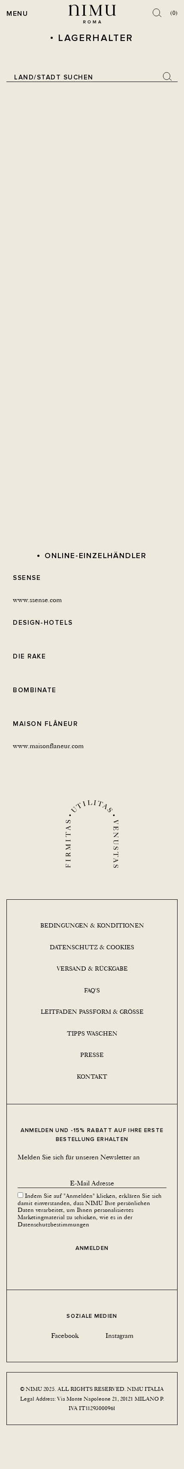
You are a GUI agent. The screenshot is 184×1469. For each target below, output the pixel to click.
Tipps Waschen (92, 1033)
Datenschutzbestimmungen (53, 1224)
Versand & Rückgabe (92, 968)
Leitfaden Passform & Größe (92, 1011)
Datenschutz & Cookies (92, 947)
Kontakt (92, 1076)
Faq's (92, 990)
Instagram (119, 1335)
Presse (92, 1054)
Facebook (65, 1335)
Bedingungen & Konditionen (92, 925)
